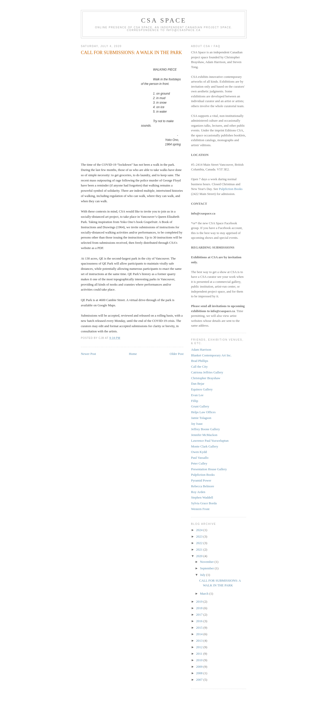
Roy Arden (198, 492)
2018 (199, 608)
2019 (199, 601)
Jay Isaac (197, 423)
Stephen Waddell (202, 497)
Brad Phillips (199, 361)
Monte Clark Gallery (204, 446)
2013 (199, 640)
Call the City (199, 366)
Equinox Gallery (202, 389)
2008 (199, 673)
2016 (199, 621)
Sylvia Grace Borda (204, 503)
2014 (199, 634)
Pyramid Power (201, 480)
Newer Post (88, 354)
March (204, 593)
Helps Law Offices (203, 412)
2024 (199, 530)
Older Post (177, 354)
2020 (199, 556)
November (207, 562)
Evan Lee (197, 395)
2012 (199, 647)
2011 (199, 653)
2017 (199, 614)
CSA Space (164, 20)
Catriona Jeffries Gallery (207, 372)
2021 (199, 549)
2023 (199, 536)
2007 (199, 679)
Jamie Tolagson (201, 418)
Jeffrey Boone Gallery (205, 429)
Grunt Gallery (200, 406)
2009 (199, 666)
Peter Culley (199, 463)
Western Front (200, 509)
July (203, 575)
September (207, 568)
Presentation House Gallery (209, 469)
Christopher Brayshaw (205, 378)
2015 (199, 627)
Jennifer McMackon (204, 435)
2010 (199, 660)
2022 (199, 543)
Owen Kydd (199, 452)
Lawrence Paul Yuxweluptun (210, 440)
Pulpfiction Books (230, 189)
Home (133, 354)
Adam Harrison (201, 349)
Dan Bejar (197, 383)
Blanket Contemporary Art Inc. (211, 355)
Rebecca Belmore (202, 486)
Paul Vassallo (199, 457)
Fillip (194, 401)
